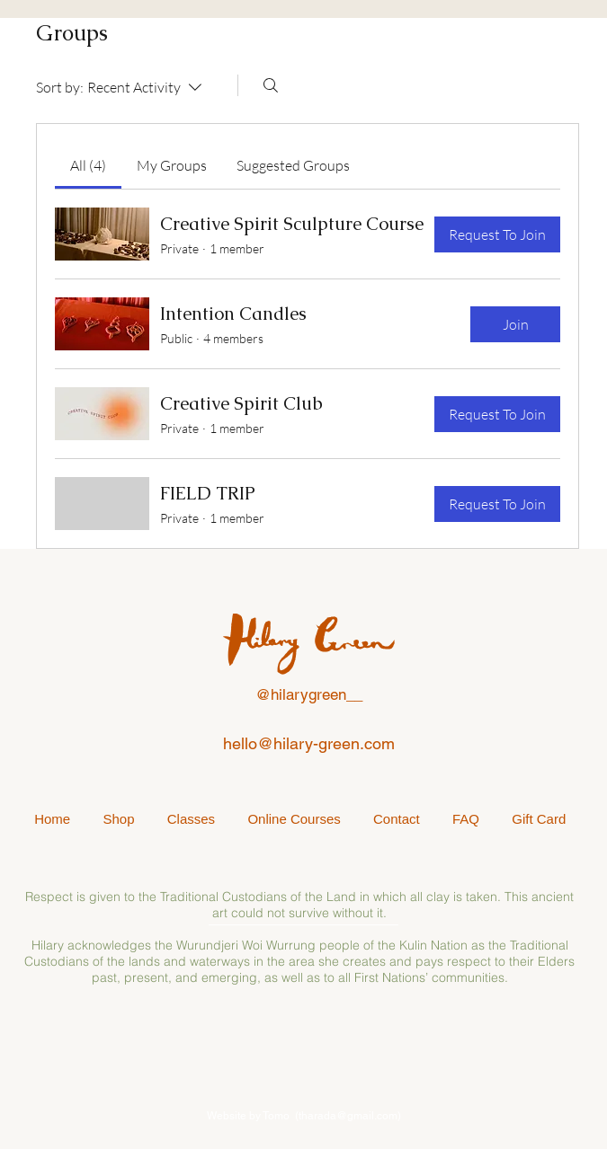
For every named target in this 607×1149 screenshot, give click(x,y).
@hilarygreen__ (308, 694)
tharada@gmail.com (348, 1115)
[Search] (270, 85)
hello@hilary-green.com (309, 743)
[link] (88, 165)
